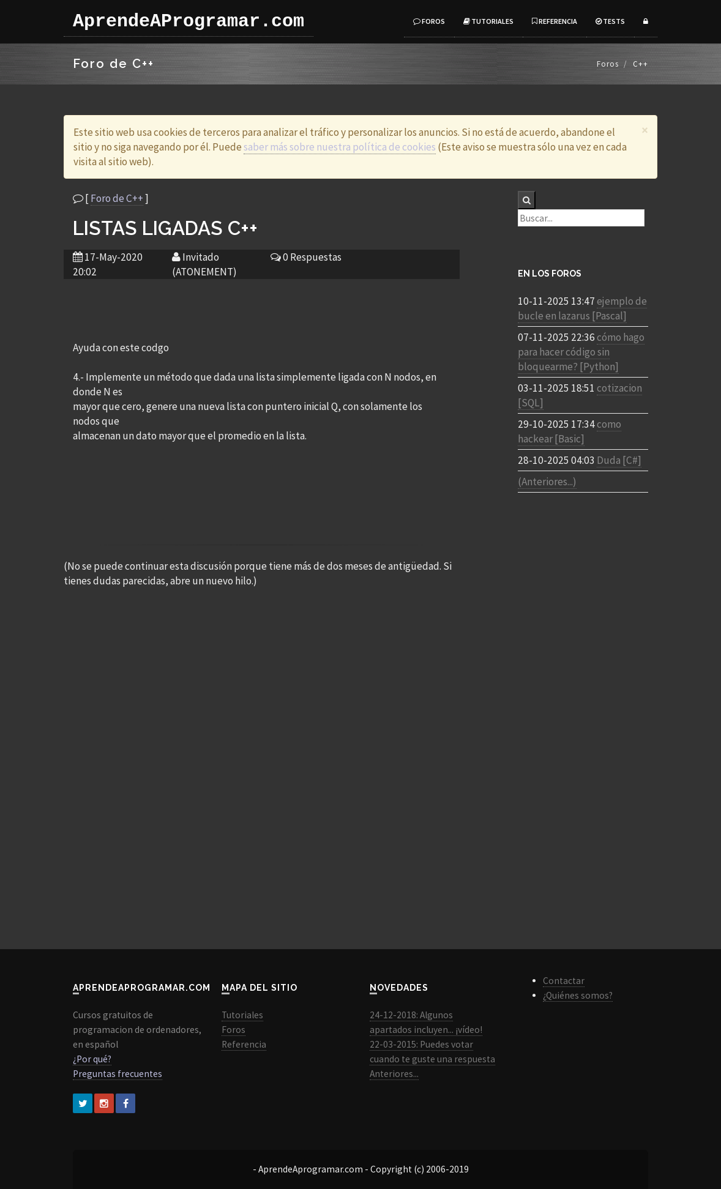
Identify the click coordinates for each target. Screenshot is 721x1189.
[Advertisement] (261, 309)
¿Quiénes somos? (578, 995)
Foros (429, 21)
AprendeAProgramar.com (188, 21)
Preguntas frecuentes (117, 1073)
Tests (610, 21)
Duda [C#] (619, 460)
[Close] (644, 130)
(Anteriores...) (547, 481)
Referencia (554, 21)
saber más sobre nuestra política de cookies (340, 147)
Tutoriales (488, 21)
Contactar (564, 980)
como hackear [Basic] (569, 431)
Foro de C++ (117, 198)
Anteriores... (394, 1073)
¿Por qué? (92, 1059)
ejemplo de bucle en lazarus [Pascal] (582, 308)
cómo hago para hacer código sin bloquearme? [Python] (581, 351)
